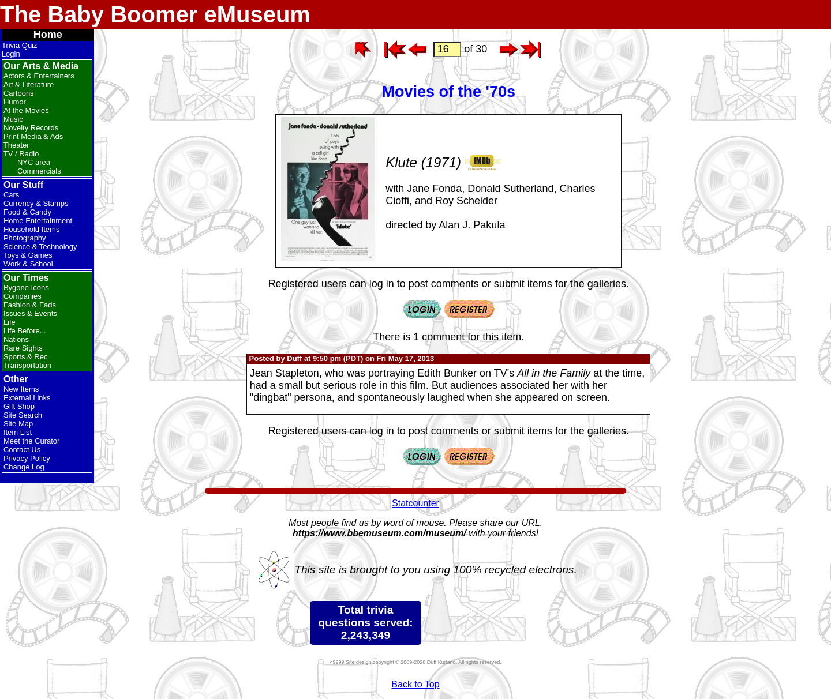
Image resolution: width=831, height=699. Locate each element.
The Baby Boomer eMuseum (155, 14)
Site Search (22, 415)
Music (13, 119)
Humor (14, 101)
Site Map (18, 423)
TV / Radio (21, 153)
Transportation (27, 365)
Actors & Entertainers (38, 76)
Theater (16, 145)
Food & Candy (27, 212)
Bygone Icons (26, 287)
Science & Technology (40, 246)
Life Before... (24, 330)
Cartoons (18, 93)
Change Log (23, 467)
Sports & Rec (25, 356)
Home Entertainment (37, 220)
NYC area (33, 162)
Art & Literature (28, 84)
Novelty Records (30, 127)
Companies (22, 296)
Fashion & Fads (29, 304)
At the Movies (26, 110)
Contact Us (21, 449)
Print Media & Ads (33, 136)
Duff (294, 358)
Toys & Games (28, 255)
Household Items (31, 229)
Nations (16, 339)
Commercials (39, 171)
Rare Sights (23, 348)
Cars (11, 194)
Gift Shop (19, 406)
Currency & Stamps (36, 203)
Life (9, 322)
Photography (24, 238)
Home (47, 34)
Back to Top (415, 684)
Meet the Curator (31, 441)
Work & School (28, 264)
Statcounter (415, 503)
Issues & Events (30, 313)
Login (11, 54)
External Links (27, 397)
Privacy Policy (26, 458)
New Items (21, 389)
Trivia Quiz (20, 45)
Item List (17, 432)
